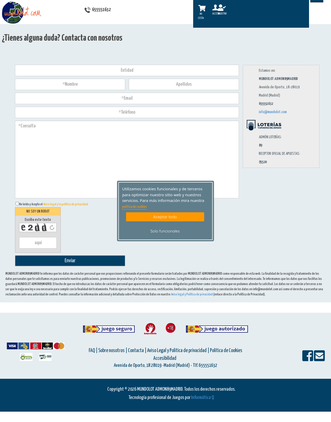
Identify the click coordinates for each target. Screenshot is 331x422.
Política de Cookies (226, 350)
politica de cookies (134, 207)
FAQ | (93, 350)
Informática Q (202, 397)
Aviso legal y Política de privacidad (192, 294)
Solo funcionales (165, 231)
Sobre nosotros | (112, 350)
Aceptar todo (165, 216)
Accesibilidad (164, 358)
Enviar (70, 260)
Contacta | (137, 350)
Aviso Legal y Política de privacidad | (178, 350)
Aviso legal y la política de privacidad (65, 204)
